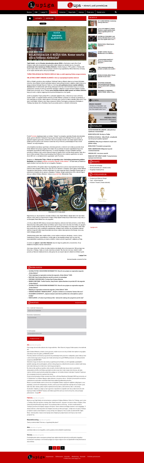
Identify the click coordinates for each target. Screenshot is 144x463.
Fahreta (29, 398)
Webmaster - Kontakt (62, 456)
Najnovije (93, 18)
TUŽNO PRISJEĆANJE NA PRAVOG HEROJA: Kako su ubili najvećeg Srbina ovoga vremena (56, 74)
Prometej (33, 136)
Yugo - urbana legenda (96, 180)
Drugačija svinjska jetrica (97, 169)
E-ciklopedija (97, 174)
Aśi (28, 345)
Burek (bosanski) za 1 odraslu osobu (100, 167)
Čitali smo (90, 12)
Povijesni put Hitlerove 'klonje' (98, 178)
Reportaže (72, 12)
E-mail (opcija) (56, 332)
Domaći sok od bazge (96, 165)
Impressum (49, 456)
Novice (29, 12)
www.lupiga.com (76, 458)
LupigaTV (38, 18)
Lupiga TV (44, 12)
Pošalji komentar (35, 339)
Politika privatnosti (93, 456)
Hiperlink (53, 12)
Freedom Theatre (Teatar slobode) (100, 182)
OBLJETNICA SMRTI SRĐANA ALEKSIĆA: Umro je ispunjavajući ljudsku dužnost (53, 78)
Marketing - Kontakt (78, 456)
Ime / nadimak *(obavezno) (56, 309)
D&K (36, 12)
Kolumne (62, 12)
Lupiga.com (93, 227)
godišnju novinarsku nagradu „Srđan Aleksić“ (55, 161)
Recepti (94, 162)
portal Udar (58, 174)
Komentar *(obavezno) (56, 321)
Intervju (81, 12)
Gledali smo (101, 12)
